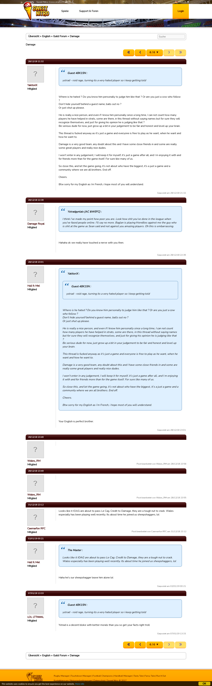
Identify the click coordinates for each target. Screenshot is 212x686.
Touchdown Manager (81, 675)
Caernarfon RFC (36, 528)
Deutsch (180, 2)
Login (181, 11)
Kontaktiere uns (61, 680)
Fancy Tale (150, 675)
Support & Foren (88, 11)
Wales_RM (33, 461)
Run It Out (161, 675)
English (46, 36)
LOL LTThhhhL (35, 617)
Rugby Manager (61, 675)
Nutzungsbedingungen (81, 680)
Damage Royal (35, 224)
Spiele (65, 11)
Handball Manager (123, 675)
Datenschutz (100, 680)
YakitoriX (32, 85)
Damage (75, 36)
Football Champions (103, 675)
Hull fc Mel (33, 286)
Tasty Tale (138, 675)
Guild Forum (60, 36)
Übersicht (33, 36)
